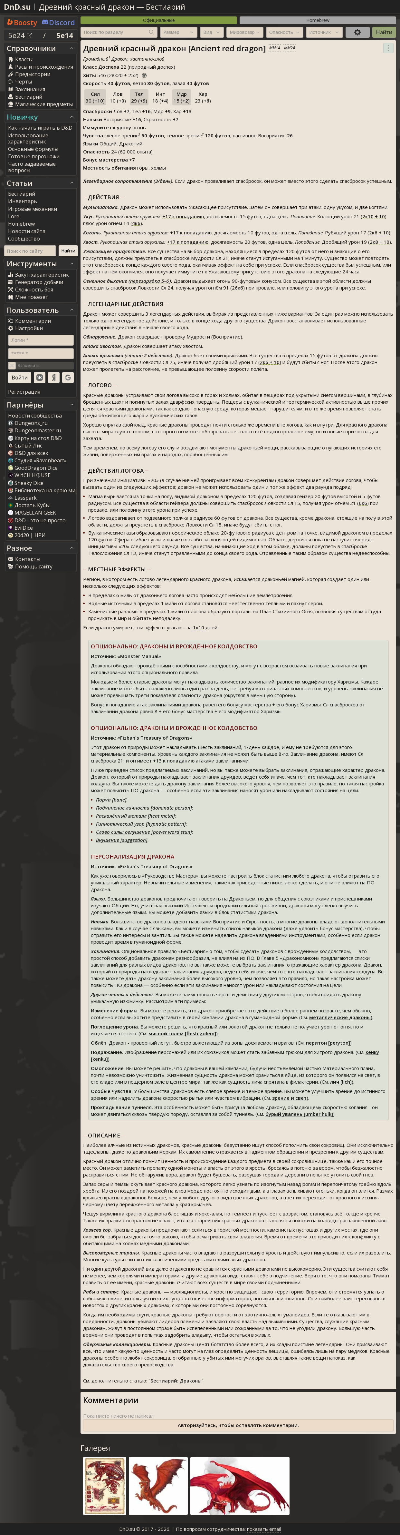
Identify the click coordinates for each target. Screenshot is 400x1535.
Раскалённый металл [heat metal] (135, 815)
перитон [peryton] (328, 1042)
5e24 (20, 35)
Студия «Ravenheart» (37, 460)
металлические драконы (340, 1017)
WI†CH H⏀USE (29, 475)
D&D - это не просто (37, 520)
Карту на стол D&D (35, 438)
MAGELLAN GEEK (32, 512)
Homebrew (317, 20)
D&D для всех (28, 453)
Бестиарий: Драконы (176, 1380)
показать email (264, 1529)
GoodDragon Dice (33, 467)
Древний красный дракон (86, 6)
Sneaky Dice (25, 483)
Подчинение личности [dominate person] (144, 807)
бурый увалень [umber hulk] (299, 1114)
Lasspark (22, 497)
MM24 (289, 48)
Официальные (159, 20)
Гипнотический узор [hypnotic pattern (140, 824)
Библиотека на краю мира (44, 490)
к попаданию (183, 216)
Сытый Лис (25, 445)
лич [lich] (341, 1081)
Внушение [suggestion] (122, 840)
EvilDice (20, 527)
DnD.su (17, 6)
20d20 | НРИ (27, 535)
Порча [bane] (111, 799)
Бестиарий (165, 6)
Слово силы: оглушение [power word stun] (144, 832)
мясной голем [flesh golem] (182, 1033)
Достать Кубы (29, 505)
